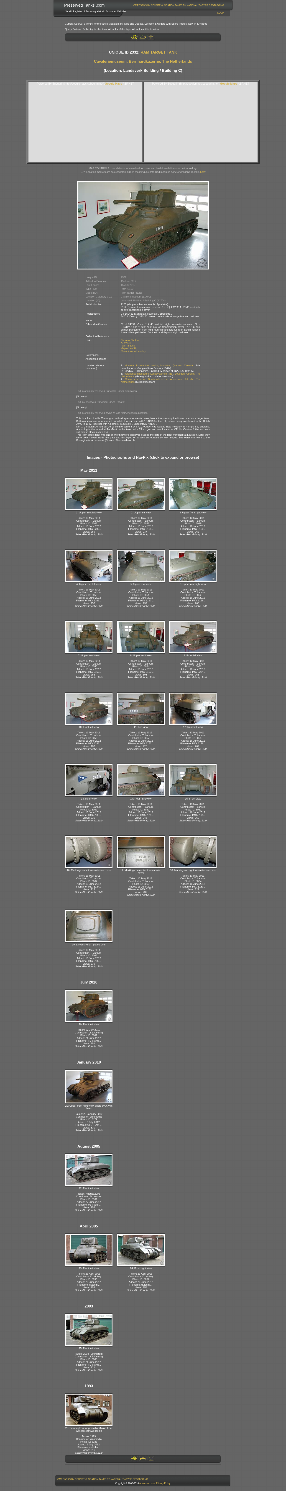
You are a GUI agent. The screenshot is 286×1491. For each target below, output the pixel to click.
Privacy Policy (163, 1483)
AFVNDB (126, 343)
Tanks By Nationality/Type (191, 5)
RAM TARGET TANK (158, 52)
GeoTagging (216, 5)
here (202, 172)
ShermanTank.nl (130, 340)
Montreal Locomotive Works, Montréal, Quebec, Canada (159, 365)
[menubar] (177, 5)
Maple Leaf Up (129, 348)
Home (135, 5)
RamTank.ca (128, 345)
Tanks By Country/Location (156, 5)
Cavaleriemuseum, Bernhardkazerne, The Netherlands (143, 61)
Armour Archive (147, 1483)
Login (220, 13)
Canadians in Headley (133, 351)
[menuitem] (135, 5)
